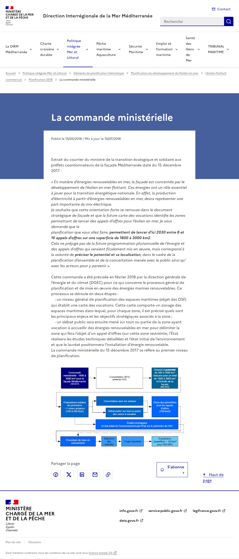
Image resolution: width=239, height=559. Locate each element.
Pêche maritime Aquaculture (106, 49)
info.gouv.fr (129, 510)
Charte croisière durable (47, 49)
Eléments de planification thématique (99, 73)
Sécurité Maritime (136, 49)
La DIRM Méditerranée (16, 49)
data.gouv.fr (129, 520)
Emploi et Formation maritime (164, 49)
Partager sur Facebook (55, 474)
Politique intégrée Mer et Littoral (74, 49)
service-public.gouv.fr (165, 510)
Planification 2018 (41, 80)
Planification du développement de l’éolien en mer (164, 73)
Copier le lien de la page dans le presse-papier (108, 474)
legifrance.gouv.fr (207, 510)
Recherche (228, 21)
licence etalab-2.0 (100, 553)
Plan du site (13, 542)
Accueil (11, 73)
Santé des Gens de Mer (190, 49)
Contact (224, 9)
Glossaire (34, 542)
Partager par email (95, 474)
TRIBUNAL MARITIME (216, 49)
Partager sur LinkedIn (82, 474)
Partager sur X (69, 474)
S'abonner (172, 469)
